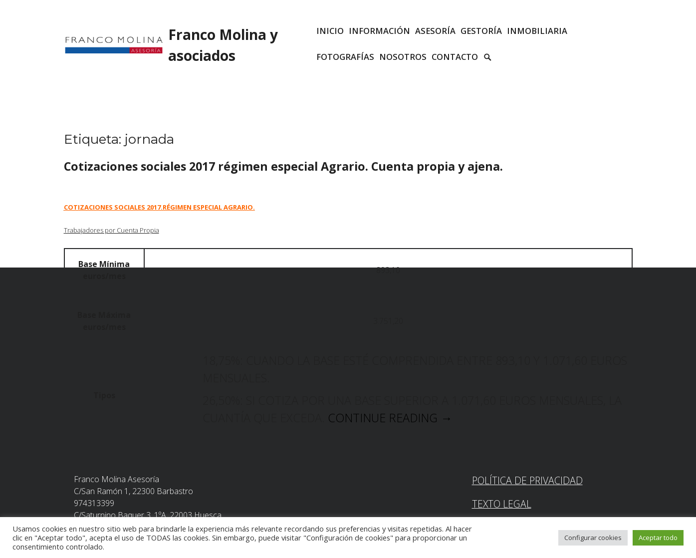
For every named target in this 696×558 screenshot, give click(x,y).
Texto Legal (501, 504)
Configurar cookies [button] (593, 537)
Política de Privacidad (527, 480)
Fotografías (345, 56)
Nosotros (403, 56)
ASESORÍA (435, 30)
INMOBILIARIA (537, 30)
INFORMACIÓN (379, 30)
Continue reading (390, 418)
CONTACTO (455, 56)
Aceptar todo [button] (658, 537)
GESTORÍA (481, 30)
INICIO (330, 30)
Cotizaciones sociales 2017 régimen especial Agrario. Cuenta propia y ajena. (283, 166)
